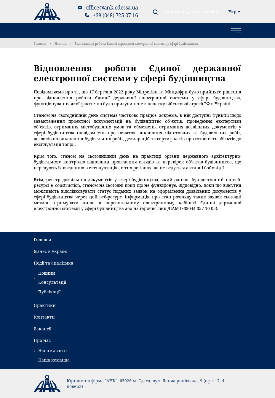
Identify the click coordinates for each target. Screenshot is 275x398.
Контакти (44, 317)
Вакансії (42, 329)
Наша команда (54, 360)
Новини (61, 44)
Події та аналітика (53, 263)
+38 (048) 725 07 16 (115, 15)
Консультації (52, 282)
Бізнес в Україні (50, 251)
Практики (45, 305)
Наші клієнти (52, 350)
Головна (40, 44)
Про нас (42, 340)
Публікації (49, 291)
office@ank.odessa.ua (112, 7)
